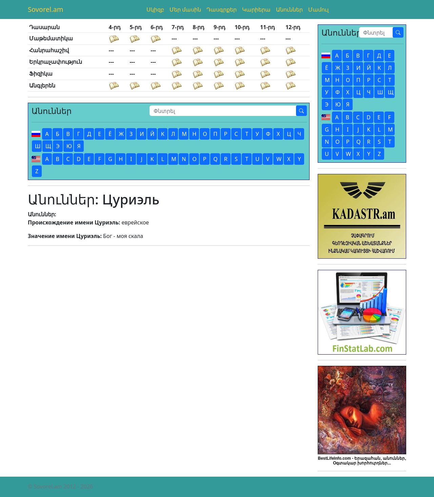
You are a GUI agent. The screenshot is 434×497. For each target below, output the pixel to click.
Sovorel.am (45, 9)
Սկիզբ (155, 9)
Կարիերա (256, 9)
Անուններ (289, 9)
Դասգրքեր (221, 9)
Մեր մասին (185, 9)
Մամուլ (318, 9)
